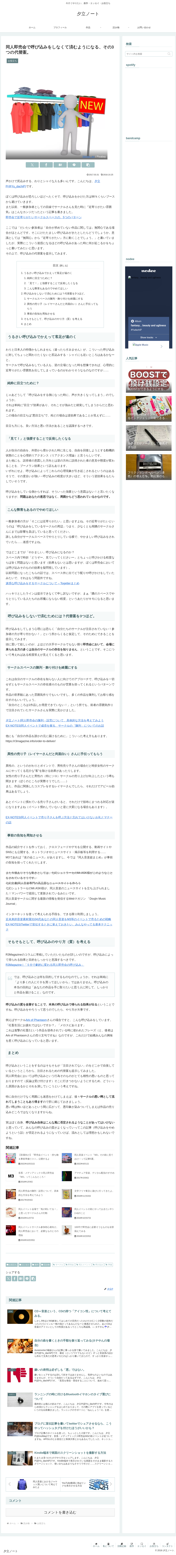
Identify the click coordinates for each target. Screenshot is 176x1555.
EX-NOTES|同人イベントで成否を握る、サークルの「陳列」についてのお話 (55, 725)
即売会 (70, 1265)
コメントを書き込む (60, 1512)
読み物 (45, 1265)
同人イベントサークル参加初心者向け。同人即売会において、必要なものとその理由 (38, 1231)
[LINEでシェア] (74, 165)
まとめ (27, 324)
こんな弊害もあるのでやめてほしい (47, 288)
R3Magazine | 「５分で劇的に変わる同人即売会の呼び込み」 (45, 964)
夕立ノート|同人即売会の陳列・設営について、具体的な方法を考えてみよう (55, 720)
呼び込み (98, 1265)
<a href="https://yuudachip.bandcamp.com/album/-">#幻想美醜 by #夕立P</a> (148, 198)
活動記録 (121, 1546)
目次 (56, 265)
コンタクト (167, 1546)
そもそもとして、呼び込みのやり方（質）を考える (53, 318)
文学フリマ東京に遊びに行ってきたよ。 (94, 1191)
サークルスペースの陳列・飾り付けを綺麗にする (55, 298)
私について (108, 1546)
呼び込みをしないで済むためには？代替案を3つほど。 (55, 293)
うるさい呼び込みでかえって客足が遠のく (48, 272)
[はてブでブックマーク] (60, 165)
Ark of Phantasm (36, 1020)
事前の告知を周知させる (41, 313)
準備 (109, 1265)
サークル (58, 1265)
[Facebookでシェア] (46, 165)
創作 (35, 1265)
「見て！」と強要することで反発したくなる (52, 283)
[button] (88, 165)
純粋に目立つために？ (39, 278)
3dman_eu (88, 156)
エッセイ (24, 1265)
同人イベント (83, 1265)
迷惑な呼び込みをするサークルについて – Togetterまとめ (42, 583)
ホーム (96, 1546)
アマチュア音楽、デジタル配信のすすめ (94, 1173)
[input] (148, 54)
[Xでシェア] (32, 165)
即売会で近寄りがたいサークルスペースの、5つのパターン (44, 217)
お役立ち (12, 1265)
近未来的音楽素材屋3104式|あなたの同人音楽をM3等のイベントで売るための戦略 (58, 919)
